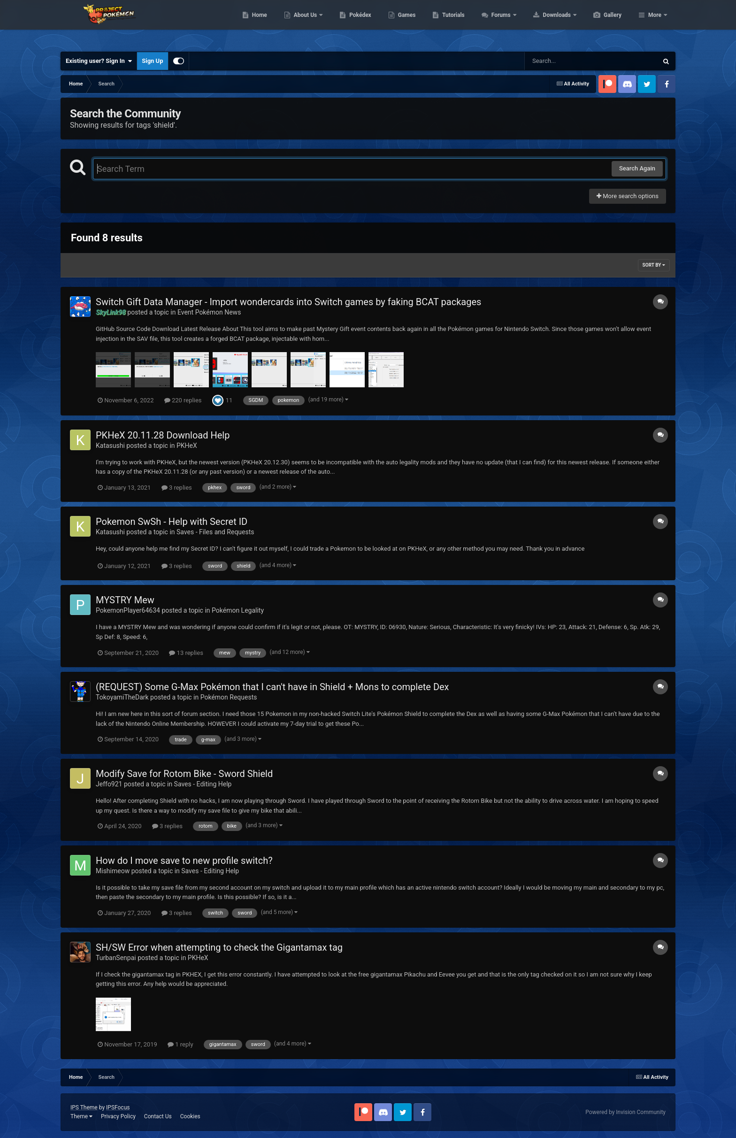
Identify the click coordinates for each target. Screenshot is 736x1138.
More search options (628, 196)
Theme (81, 1116)
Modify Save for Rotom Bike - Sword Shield (184, 773)
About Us (350, 23)
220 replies (183, 400)
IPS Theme (84, 1107)
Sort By (654, 265)
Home (304, 23)
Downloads (602, 23)
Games (451, 23)
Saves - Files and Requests (215, 532)
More (655, 23)
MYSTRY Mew (125, 600)
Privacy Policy (118, 1116)
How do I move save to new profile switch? (184, 860)
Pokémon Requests (228, 697)
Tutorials (497, 23)
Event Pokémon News (209, 312)
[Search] (567, 61)
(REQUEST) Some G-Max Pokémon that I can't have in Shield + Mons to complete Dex (272, 686)
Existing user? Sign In (99, 61)
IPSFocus (118, 1107)
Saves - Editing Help (203, 784)
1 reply (180, 1044)
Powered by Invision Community (625, 1112)
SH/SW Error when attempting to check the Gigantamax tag (219, 947)
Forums (546, 23)
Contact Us (158, 1116)
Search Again (637, 168)
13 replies (186, 652)
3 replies (176, 487)
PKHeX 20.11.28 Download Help (163, 435)
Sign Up (152, 60)
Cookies (190, 1116)
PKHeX (186, 445)
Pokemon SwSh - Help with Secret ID (171, 521)
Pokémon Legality (238, 610)
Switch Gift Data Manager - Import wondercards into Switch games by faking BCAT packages (288, 302)
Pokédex (404, 23)
